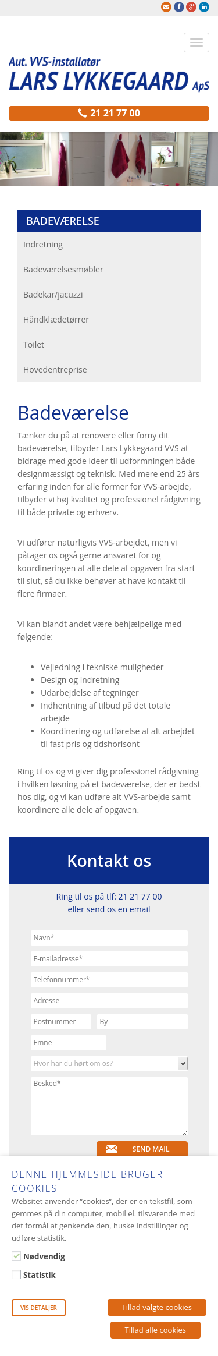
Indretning (43, 244)
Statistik (39, 1275)
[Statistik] (16, 1274)
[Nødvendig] (16, 1256)
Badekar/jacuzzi (53, 294)
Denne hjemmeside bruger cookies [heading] (87, 1181)
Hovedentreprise (55, 369)
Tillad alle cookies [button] (156, 1330)
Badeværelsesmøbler (63, 269)
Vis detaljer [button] (38, 1308)
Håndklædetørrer (56, 319)
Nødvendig (44, 1256)
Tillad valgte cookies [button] (157, 1307)
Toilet (33, 344)
